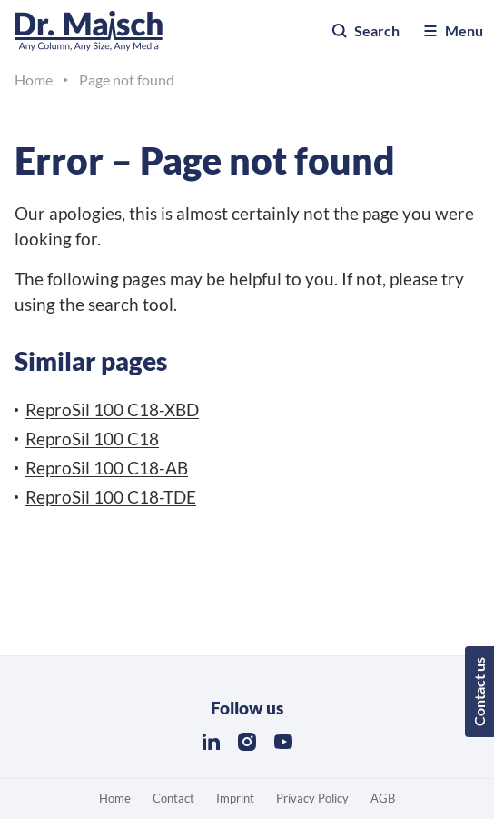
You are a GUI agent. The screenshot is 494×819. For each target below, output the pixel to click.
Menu (452, 31)
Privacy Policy (312, 798)
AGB (382, 798)
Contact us (479, 691)
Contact (173, 798)
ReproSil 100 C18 (92, 438)
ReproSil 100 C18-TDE (110, 496)
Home (115, 798)
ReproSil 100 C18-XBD (112, 409)
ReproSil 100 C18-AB (106, 467)
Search (365, 31)
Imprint (235, 798)
